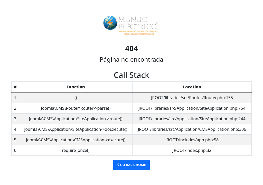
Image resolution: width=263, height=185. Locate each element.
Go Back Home (131, 164)
